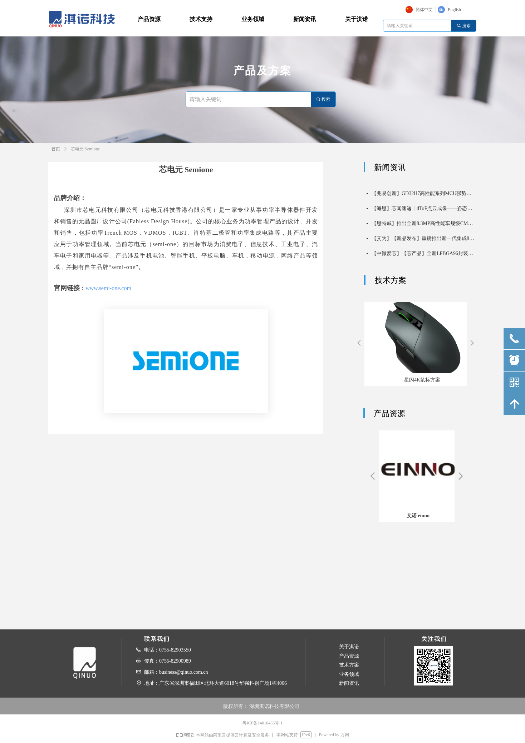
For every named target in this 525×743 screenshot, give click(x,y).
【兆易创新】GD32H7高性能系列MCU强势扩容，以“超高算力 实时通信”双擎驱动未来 (424, 196)
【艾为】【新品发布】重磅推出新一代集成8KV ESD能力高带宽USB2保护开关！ (424, 241)
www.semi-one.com (108, 288)
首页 (55, 148)
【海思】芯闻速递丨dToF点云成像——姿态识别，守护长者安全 (424, 211)
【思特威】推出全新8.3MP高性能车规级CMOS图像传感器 (424, 226)
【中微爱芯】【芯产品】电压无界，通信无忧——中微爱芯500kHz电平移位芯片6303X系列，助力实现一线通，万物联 (424, 181)
